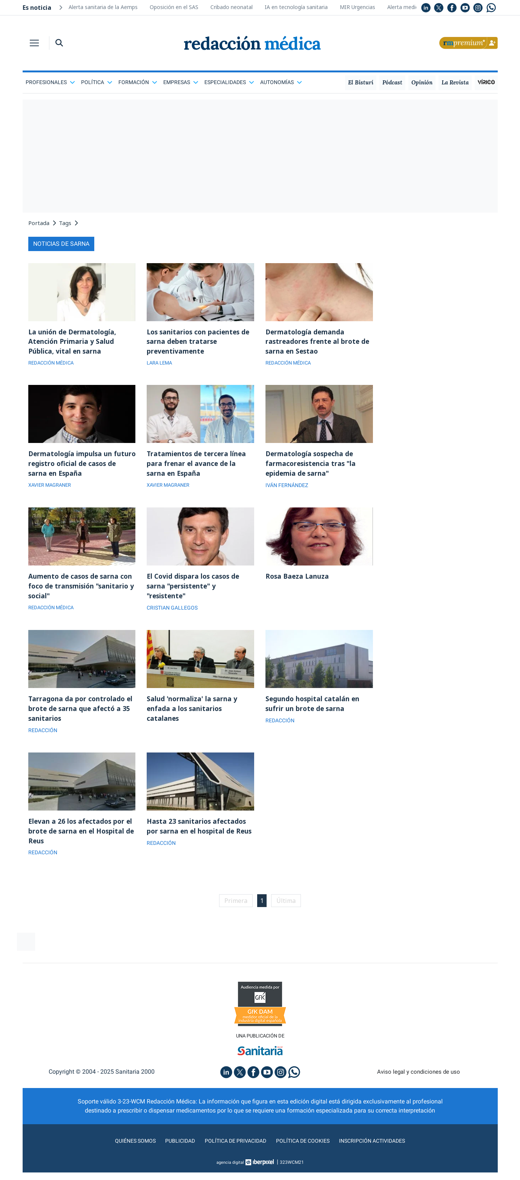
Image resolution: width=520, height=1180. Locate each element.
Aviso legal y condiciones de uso (418, 1079)
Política (96, 82)
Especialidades (229, 82)
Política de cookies (305, 1148)
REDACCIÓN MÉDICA (53, 365)
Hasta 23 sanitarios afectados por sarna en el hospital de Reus (197, 837)
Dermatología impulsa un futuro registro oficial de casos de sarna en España (80, 466)
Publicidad (173, 1148)
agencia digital (230, 1169)
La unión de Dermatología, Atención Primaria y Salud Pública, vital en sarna (73, 342)
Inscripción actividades (380, 1148)
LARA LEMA (161, 365)
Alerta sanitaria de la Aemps (103, 7)
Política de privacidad (232, 1148)
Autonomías (281, 82)
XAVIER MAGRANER (52, 488)
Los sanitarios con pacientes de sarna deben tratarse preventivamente (200, 342)
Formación (137, 82)
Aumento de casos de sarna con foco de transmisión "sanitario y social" (81, 589)
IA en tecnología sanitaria (296, 7)
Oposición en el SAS (174, 7)
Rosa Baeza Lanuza (298, 579)
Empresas (180, 82)
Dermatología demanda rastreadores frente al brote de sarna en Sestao (319, 342)
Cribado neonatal (231, 7)
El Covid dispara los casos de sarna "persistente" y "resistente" (195, 589)
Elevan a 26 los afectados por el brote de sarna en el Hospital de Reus (81, 837)
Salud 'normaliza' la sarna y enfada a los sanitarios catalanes (192, 713)
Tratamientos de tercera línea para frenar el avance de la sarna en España (198, 466)
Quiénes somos (125, 1148)
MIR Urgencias (357, 7)
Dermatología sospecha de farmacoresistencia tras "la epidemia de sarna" (311, 466)
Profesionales (50, 82)
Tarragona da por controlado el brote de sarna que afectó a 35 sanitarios (81, 713)
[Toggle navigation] (34, 43)
